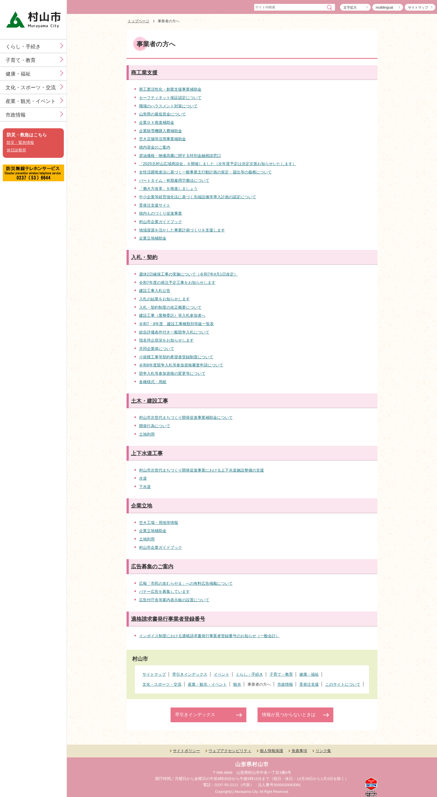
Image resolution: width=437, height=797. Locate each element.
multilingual (384, 7)
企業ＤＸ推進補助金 (156, 122)
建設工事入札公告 (154, 290)
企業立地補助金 (152, 238)
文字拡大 (350, 7)
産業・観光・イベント (31, 101)
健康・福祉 (18, 74)
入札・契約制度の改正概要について (170, 307)
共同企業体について (156, 348)
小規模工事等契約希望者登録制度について (176, 357)
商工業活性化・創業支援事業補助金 (170, 89)
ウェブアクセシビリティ (229, 750)
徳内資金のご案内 (154, 147)
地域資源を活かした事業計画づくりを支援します (182, 230)
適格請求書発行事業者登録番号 (168, 619)
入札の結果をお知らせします (164, 299)
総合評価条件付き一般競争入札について (174, 332)
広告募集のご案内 (152, 566)
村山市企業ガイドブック (160, 221)
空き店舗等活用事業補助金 (162, 139)
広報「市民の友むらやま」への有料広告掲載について (186, 583)
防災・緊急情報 (20, 143)
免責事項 (299, 750)
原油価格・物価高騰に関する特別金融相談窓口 (180, 155)
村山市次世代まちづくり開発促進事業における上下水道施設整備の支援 (201, 470)
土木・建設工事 (149, 401)
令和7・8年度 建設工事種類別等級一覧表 (176, 324)
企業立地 (141, 506)
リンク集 (323, 750)
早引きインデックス (195, 714)
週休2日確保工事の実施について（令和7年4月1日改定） (188, 274)
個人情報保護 (271, 750)
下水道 (145, 486)
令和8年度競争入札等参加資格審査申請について (181, 365)
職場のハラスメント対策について (168, 106)
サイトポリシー (186, 750)
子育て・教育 (21, 60)
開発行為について (154, 426)
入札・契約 (144, 257)
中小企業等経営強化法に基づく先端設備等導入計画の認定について (197, 197)
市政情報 (16, 115)
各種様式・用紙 (152, 382)
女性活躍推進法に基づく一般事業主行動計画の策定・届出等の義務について (205, 172)
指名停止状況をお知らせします (166, 340)
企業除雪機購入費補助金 (160, 131)
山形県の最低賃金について (162, 114)
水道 (143, 478)
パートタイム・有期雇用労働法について (174, 180)
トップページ (138, 21)
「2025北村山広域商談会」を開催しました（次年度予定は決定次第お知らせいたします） (217, 163)
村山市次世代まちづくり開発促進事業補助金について (186, 417)
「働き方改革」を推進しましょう (168, 188)
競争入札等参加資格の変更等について (172, 373)
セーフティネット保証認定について (170, 97)
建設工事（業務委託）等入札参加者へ (172, 315)
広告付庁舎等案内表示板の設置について (174, 600)
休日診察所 (16, 150)
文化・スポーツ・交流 (31, 87)
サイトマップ (418, 7)
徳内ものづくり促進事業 (160, 213)
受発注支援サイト (154, 205)
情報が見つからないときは (288, 714)
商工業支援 (144, 73)
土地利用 (147, 434)
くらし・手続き (23, 46)
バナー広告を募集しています (164, 591)
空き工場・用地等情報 (158, 522)
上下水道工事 (147, 453)
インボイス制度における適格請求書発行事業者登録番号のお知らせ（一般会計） (209, 636)
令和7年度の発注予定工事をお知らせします (177, 282)
